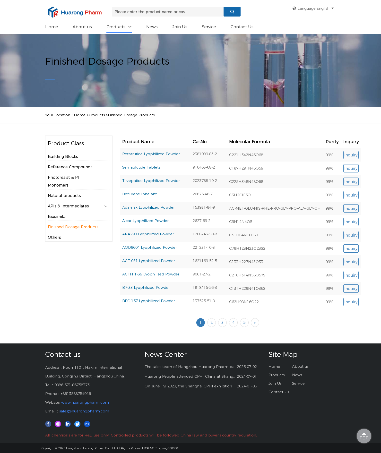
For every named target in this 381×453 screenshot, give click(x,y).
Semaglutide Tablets (141, 183)
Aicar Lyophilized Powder (145, 237)
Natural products (64, 205)
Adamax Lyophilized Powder (148, 223)
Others (54, 247)
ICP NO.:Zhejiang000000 (161, 448)
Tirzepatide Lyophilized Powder (151, 197)
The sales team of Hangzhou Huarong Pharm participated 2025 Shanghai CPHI (191, 366)
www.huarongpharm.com (85, 402)
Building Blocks (63, 166)
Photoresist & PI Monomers (63, 191)
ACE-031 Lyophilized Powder (148, 277)
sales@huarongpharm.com (84, 411)
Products (119, 26)
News (152, 26)
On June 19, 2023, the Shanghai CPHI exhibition (188, 386)
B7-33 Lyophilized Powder (146, 303)
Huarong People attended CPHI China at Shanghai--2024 (191, 376)
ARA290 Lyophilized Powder (148, 250)
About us (82, 26)
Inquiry (350, 171)
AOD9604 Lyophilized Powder (149, 263)
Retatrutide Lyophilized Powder (151, 170)
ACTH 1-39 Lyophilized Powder (150, 290)
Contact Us (242, 26)
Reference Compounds (70, 177)
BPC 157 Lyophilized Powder (148, 317)
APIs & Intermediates (77, 216)
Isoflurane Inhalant (139, 210)
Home (51, 26)
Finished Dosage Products (131, 115)
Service (209, 26)
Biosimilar (57, 226)
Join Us (179, 26)
